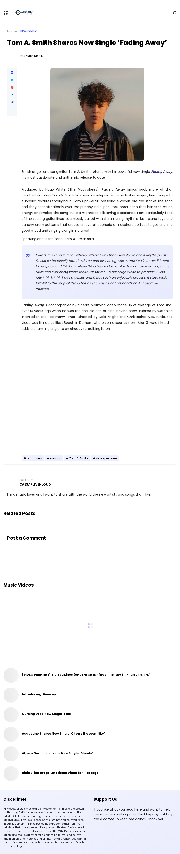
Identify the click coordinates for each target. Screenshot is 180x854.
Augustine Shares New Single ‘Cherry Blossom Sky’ (63, 733)
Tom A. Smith (78, 458)
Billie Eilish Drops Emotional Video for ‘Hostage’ (60, 773)
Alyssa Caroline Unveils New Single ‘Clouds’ (57, 753)
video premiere (106, 458)
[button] (12, 110)
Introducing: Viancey (39, 694)
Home (12, 31)
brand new (28, 31)
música (55, 458)
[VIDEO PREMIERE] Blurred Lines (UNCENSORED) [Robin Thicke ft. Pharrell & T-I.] (86, 675)
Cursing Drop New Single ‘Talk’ (47, 714)
